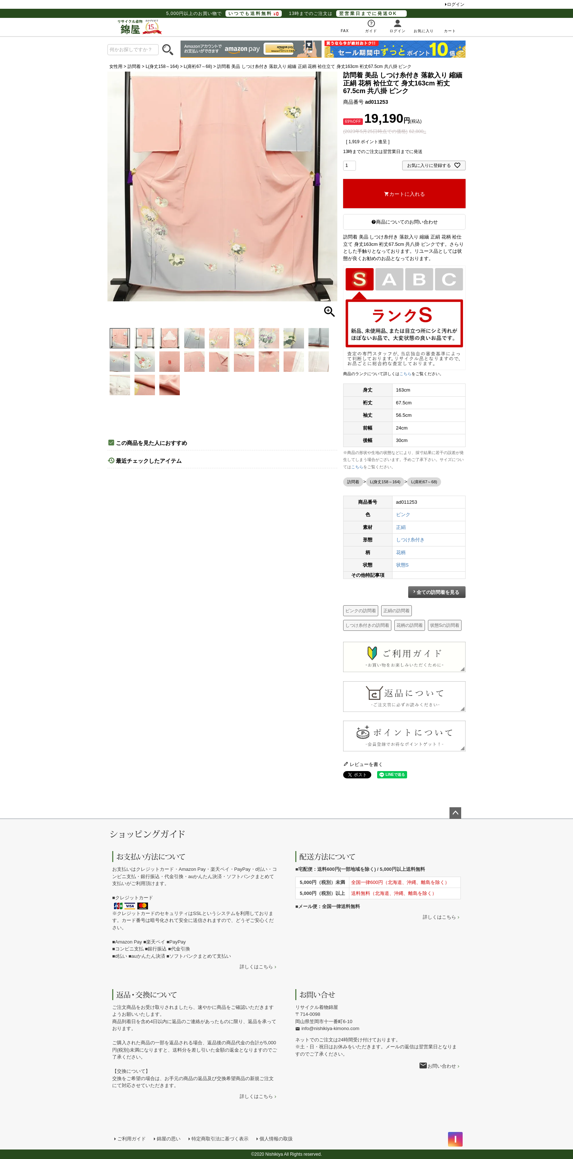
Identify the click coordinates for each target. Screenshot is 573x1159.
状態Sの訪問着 (444, 625)
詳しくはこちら (256, 966)
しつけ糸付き (410, 539)
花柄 (401, 552)
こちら (405, 373)
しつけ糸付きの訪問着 (367, 625)
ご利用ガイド (131, 1138)
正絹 (401, 527)
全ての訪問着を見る (438, 592)
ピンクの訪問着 (360, 610)
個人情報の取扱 (276, 1138)
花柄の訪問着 (409, 625)
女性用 (115, 66)
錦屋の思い (169, 1138)
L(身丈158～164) (162, 66)
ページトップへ (455, 813)
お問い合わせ (442, 1066)
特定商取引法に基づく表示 (219, 1138)
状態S (402, 565)
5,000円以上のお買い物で (224, 13)
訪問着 (134, 66)
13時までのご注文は (348, 13)
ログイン (455, 4)
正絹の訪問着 (396, 610)
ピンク (403, 514)
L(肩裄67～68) (198, 66)
